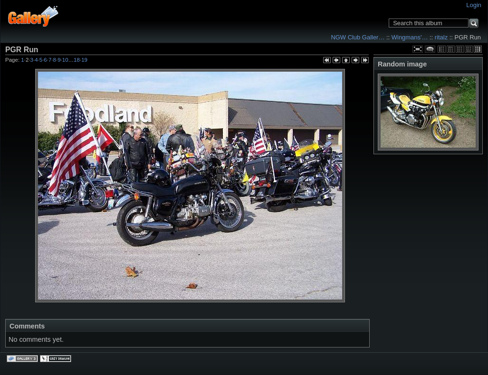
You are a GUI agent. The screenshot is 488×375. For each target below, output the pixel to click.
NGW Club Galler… (357, 37)
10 (65, 60)
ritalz (441, 37)
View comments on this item (430, 49)
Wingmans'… (410, 37)
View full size (417, 49)
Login (473, 5)
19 (84, 60)
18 (77, 60)
